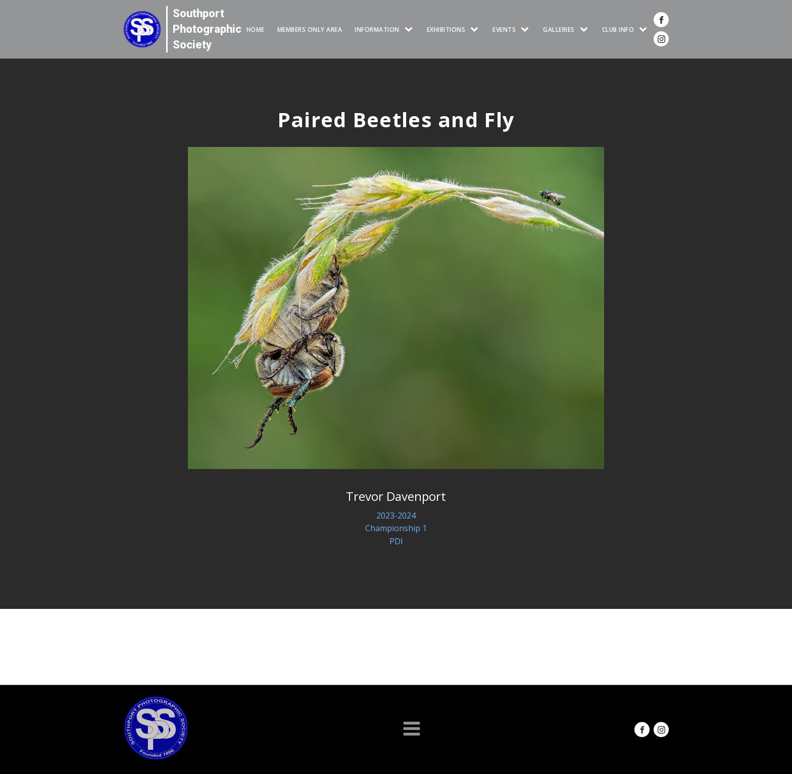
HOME (255, 29)
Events (504, 29)
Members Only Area (309, 29)
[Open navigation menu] (411, 729)
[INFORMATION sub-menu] (411, 29)
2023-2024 (396, 515)
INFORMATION (377, 29)
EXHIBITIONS (446, 29)
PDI (396, 541)
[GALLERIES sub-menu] (586, 29)
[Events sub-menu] (527, 29)
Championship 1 (396, 528)
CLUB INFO (618, 29)
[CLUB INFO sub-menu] (645, 29)
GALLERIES (559, 29)
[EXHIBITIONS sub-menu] (476, 29)
